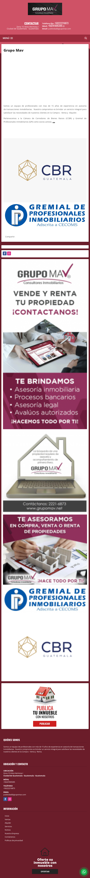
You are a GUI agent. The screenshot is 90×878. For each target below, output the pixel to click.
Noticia (8, 830)
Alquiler (8, 823)
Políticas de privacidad (14, 840)
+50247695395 (55, 25)
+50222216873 (62, 23)
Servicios (8, 826)
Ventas (7, 819)
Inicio (7, 816)
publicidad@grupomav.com (14, 794)
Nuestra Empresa (12, 833)
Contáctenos (10, 837)
